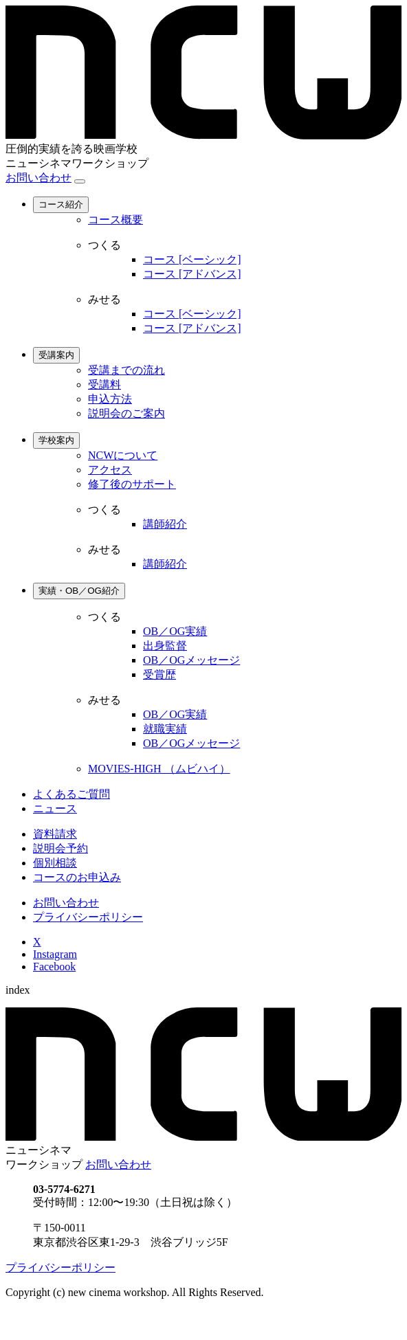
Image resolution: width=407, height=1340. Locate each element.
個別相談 (55, 863)
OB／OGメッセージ (191, 660)
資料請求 (55, 834)
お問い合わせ (39, 177)
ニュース (55, 808)
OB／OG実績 (175, 631)
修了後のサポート (132, 484)
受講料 (104, 384)
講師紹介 (165, 524)
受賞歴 (159, 674)
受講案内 (56, 355)
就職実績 (165, 729)
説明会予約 (60, 848)
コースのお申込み (77, 877)
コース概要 (115, 219)
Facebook (54, 966)
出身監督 (165, 645)
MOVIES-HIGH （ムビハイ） (159, 768)
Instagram (55, 954)
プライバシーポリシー (88, 917)
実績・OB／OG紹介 (79, 590)
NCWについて (122, 455)
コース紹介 (60, 204)
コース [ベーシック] (192, 259)
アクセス (110, 470)
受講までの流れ (126, 370)
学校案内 (56, 440)
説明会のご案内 (126, 413)
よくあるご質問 (71, 794)
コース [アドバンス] (192, 274)
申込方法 (110, 399)
